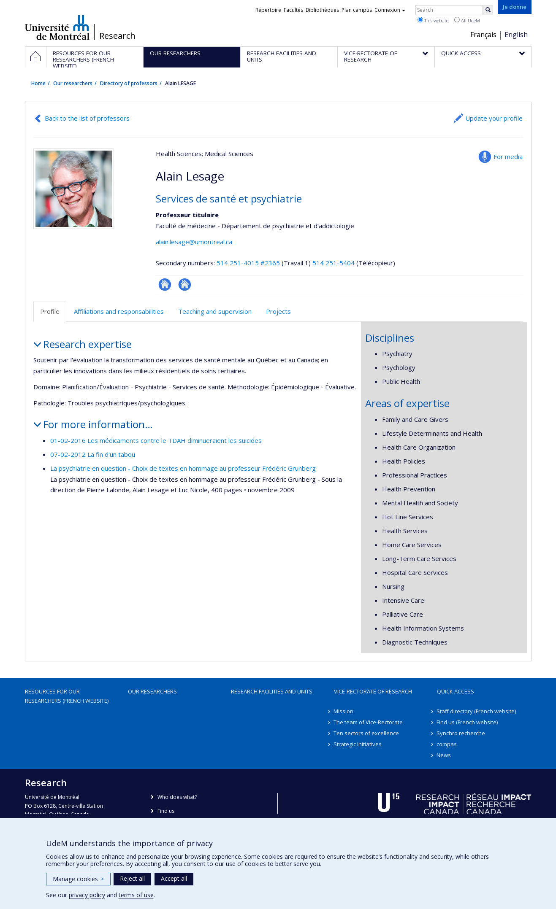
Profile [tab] (50, 311)
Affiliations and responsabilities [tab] (119, 311)
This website (433, 20)
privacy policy (87, 895)
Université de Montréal (57, 27)
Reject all (132, 878)
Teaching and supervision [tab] (215, 311)
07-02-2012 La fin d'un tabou (92, 454)
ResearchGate (164, 284)
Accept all (174, 878)
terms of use (136, 895)
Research (117, 36)
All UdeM (467, 20)
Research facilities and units (271, 691)
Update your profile (494, 118)
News (444, 755)
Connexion (389, 9)
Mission (344, 711)
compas (447, 744)
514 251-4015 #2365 (248, 263)
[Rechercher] (488, 10)
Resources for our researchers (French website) (66, 696)
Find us (165, 811)
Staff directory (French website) (476, 711)
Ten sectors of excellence (366, 733)
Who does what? (177, 797)
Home (38, 83)
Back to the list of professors (87, 118)
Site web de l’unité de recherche (184, 284)
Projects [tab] (278, 311)
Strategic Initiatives (358, 744)
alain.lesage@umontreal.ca (194, 241)
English (516, 34)
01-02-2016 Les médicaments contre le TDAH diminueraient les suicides (156, 440)
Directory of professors (128, 83)
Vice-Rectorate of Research (373, 691)
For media (508, 156)
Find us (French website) (467, 722)
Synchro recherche (461, 733)
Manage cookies (78, 879)
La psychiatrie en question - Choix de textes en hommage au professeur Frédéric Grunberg (183, 468)
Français (483, 34)
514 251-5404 (334, 263)
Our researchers (72, 83)
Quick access (455, 691)
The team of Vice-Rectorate (368, 722)
